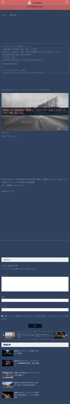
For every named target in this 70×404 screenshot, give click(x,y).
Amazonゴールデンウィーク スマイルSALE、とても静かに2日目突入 (23, 73)
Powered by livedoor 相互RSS (9, 63)
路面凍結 (42, 90)
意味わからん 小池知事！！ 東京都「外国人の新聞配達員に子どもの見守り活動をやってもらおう (32, 52)
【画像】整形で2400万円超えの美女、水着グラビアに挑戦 (19, 49)
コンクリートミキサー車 (18, 90)
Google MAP (6, 90)
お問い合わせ (45, 398)
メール (3, 308)
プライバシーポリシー (33, 398)
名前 (3, 298)
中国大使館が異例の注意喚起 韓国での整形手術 (17, 54)
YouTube (64, 129)
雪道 (48, 90)
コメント (5, 275)
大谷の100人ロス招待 (9, 57)
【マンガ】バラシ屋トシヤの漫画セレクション (16, 46)
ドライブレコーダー (32, 90)
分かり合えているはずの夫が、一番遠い (14, 70)
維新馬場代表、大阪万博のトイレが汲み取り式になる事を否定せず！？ (23, 60)
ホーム (23, 398)
